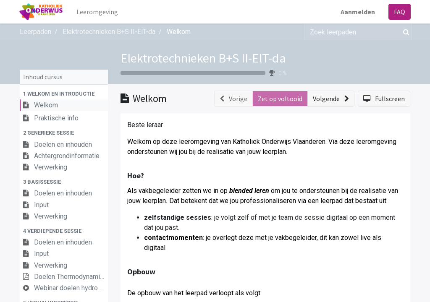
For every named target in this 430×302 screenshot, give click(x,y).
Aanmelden (357, 12)
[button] (64, 93)
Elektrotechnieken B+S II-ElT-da (203, 58)
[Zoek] (405, 32)
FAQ (399, 12)
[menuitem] (98, 11)
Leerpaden (35, 32)
